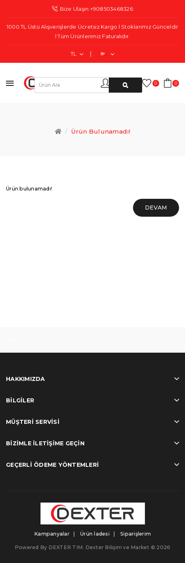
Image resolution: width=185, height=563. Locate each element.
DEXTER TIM (65, 547)
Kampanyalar (51, 534)
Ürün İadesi (95, 534)
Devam (156, 207)
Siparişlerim (135, 534)
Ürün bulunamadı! (101, 131)
